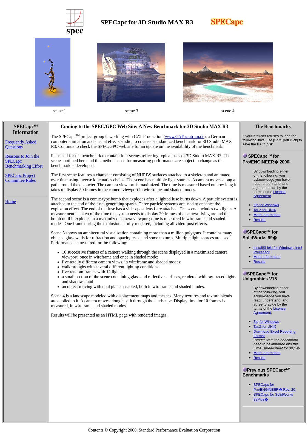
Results (259, 220)
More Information (266, 215)
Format (259, 336)
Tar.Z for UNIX (264, 210)
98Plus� (260, 399)
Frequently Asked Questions (20, 144)
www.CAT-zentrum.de (184, 136)
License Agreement (269, 194)
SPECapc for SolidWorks (273, 394)
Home (10, 201)
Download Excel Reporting (274, 331)
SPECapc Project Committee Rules (20, 178)
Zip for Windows (266, 205)
